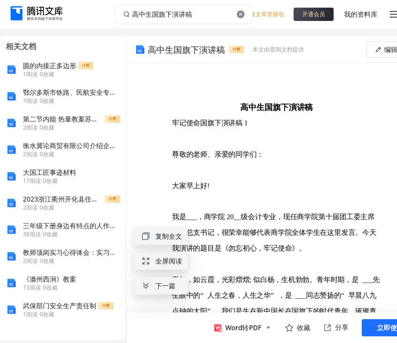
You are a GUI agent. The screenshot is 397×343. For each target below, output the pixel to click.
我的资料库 (360, 14)
